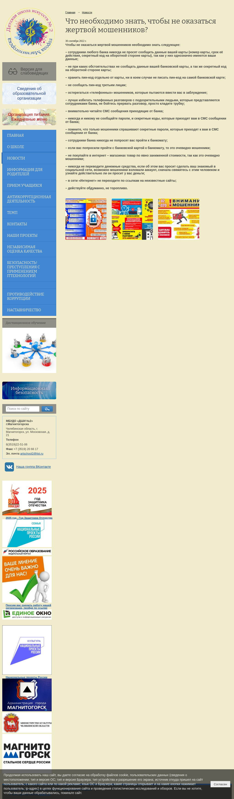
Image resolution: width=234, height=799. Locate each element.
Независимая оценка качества (24, 249)
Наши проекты (22, 235)
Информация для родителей (25, 172)
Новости (16, 158)
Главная (15, 135)
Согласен (220, 784)
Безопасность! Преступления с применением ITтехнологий (23, 269)
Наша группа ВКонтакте (33, 467)
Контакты (17, 224)
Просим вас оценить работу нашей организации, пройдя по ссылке (28, 606)
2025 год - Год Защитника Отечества (29, 518)
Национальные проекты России (26, 677)
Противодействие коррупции (25, 296)
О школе (15, 147)
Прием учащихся (24, 185)
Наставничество (24, 310)
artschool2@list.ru (31, 453)
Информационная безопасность (29, 390)
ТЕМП (12, 212)
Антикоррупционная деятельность (29, 199)
